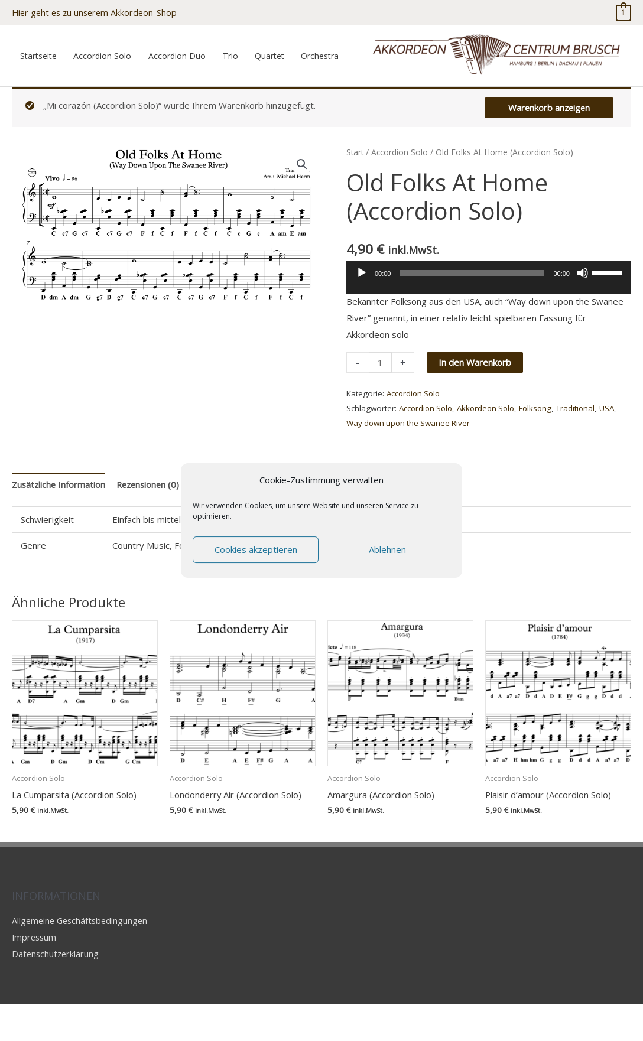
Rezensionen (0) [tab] (151, 522)
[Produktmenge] (380, 399)
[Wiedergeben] (362, 310)
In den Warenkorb (475, 399)
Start (355, 189)
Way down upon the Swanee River (430, 460)
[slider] (472, 310)
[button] (302, 201)
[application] (488, 319)
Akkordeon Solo (490, 445)
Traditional (584, 445)
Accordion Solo (401, 189)
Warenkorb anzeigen (548, 145)
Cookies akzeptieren (256, 549)
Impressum (35, 974)
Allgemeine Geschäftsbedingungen (82, 958)
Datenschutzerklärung (56, 991)
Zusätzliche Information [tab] (59, 522)
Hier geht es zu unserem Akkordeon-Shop (97, 12)
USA (354, 460)
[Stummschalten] (583, 310)
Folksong (543, 445)
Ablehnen (387, 549)
